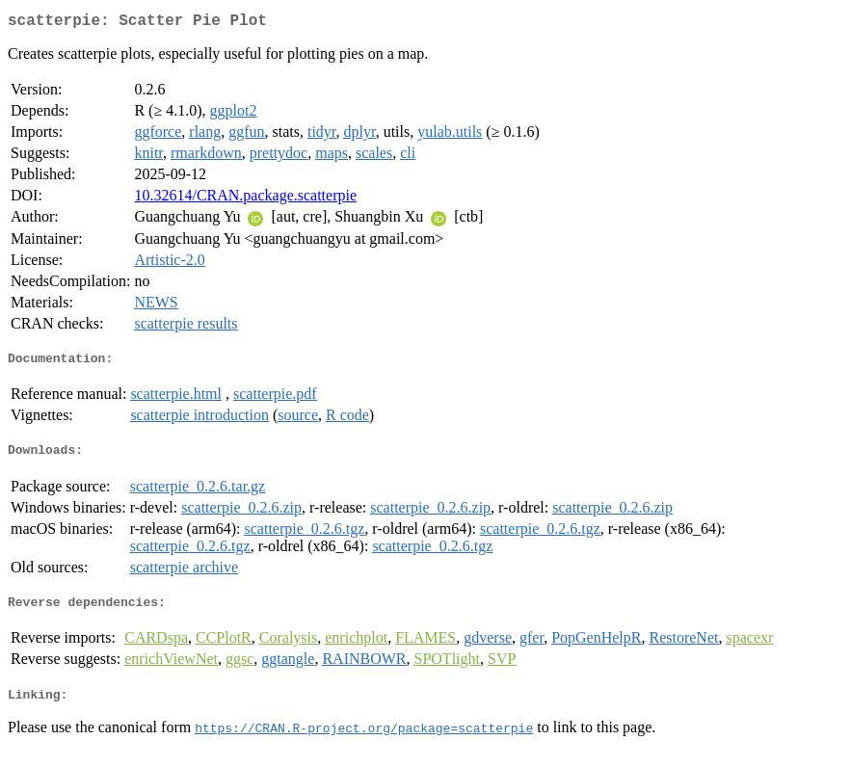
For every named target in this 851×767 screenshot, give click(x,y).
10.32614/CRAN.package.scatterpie (245, 199)
